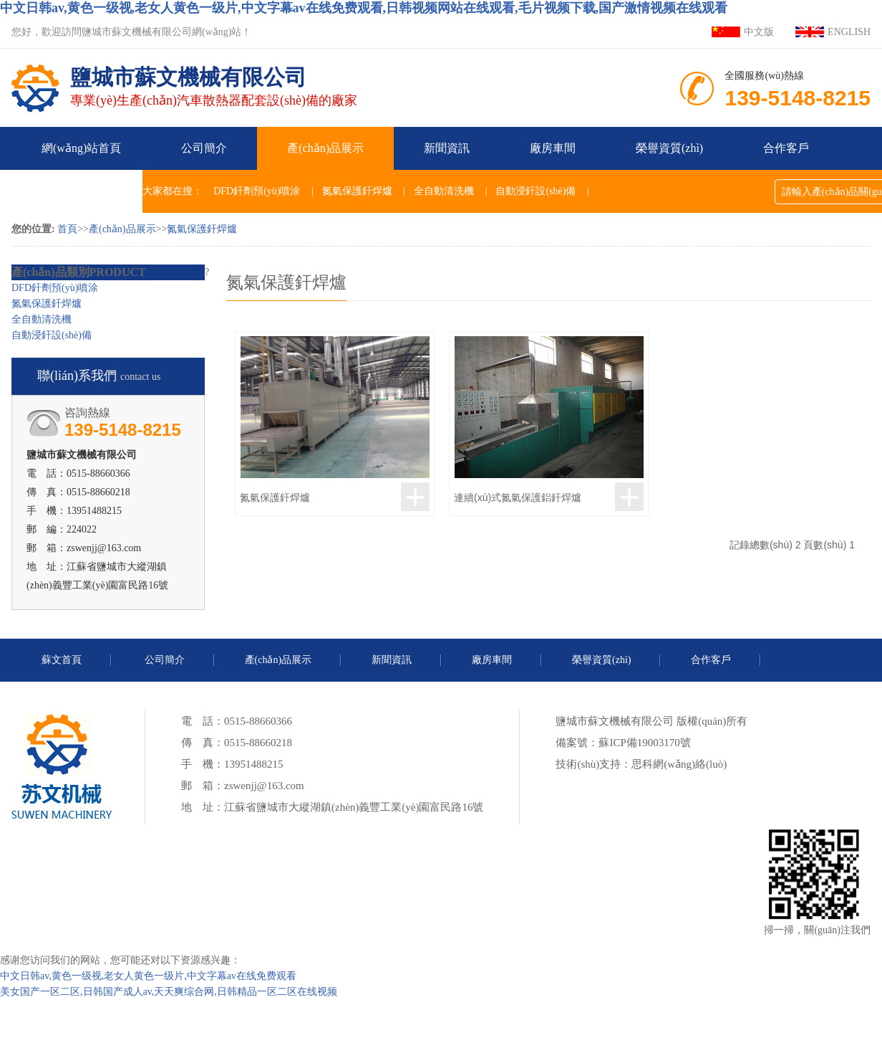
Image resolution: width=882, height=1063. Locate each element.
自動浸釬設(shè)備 (535, 191)
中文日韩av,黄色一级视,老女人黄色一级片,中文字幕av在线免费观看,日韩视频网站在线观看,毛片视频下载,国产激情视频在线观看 (363, 8)
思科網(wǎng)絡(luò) (679, 764)
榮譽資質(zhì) (669, 148)
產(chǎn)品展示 (325, 148)
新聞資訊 (447, 148)
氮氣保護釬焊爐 (357, 191)
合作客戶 (786, 148)
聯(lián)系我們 (77, 191)
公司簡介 (204, 148)
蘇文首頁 (62, 659)
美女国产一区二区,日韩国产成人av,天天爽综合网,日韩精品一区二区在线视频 (168, 991)
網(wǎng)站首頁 (81, 148)
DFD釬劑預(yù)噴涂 (256, 191)
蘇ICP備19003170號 (644, 742)
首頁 (67, 229)
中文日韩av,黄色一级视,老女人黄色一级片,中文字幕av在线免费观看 (148, 976)
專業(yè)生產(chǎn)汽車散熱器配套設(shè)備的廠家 (213, 78)
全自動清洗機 (444, 191)
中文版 (759, 32)
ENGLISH (849, 32)
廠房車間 (553, 148)
